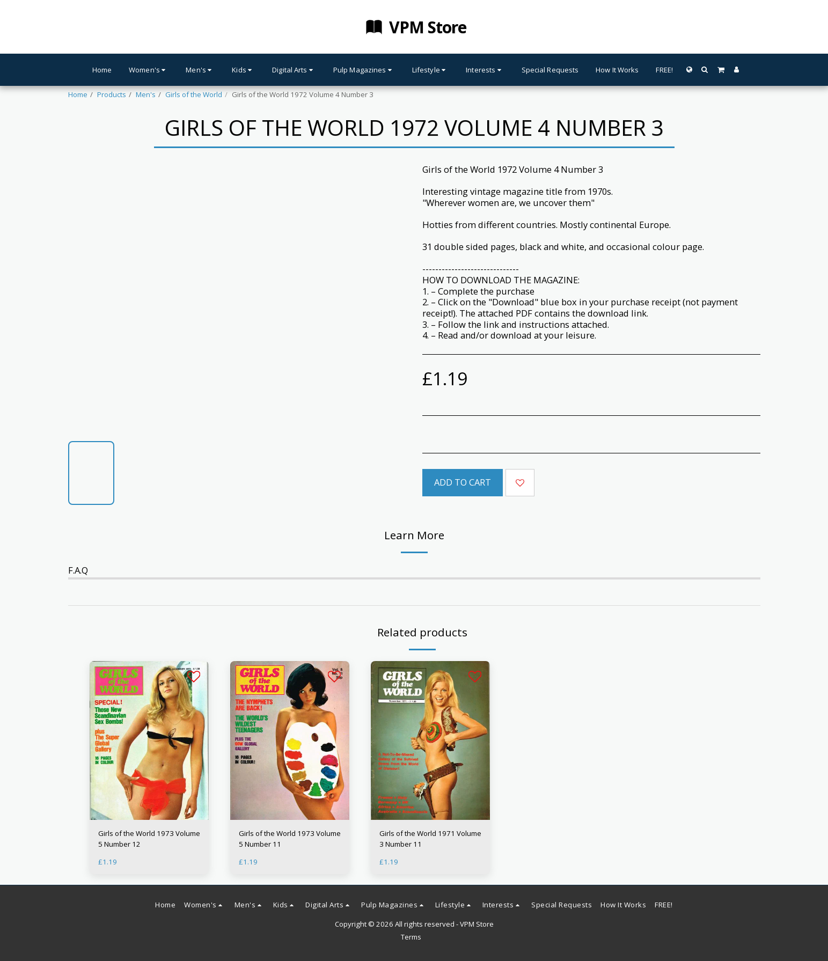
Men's (146, 94)
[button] (705, 69)
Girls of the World (193, 94)
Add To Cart (462, 482)
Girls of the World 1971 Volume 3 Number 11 (430, 838)
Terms (411, 937)
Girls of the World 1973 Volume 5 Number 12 (149, 838)
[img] (149, 740)
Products (111, 94)
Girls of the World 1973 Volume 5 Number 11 (290, 838)
